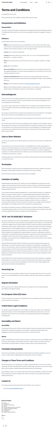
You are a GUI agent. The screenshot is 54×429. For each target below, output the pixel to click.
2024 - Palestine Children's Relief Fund (8, 412)
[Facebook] (49, 2)
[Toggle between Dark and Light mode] (51, 2)
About (31, 2)
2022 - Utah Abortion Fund (6, 409)
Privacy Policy (3, 402)
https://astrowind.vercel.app (33, 83)
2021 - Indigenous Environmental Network (9, 408)
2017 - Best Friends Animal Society (7, 404)
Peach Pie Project (6, 400)
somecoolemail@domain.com (15, 388)
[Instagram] (46, 2)
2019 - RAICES (4, 406)
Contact (36, 2)
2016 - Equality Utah (5, 403)
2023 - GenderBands (5, 410)
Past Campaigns (24, 2)
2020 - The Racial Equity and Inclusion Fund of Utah (10, 407)
